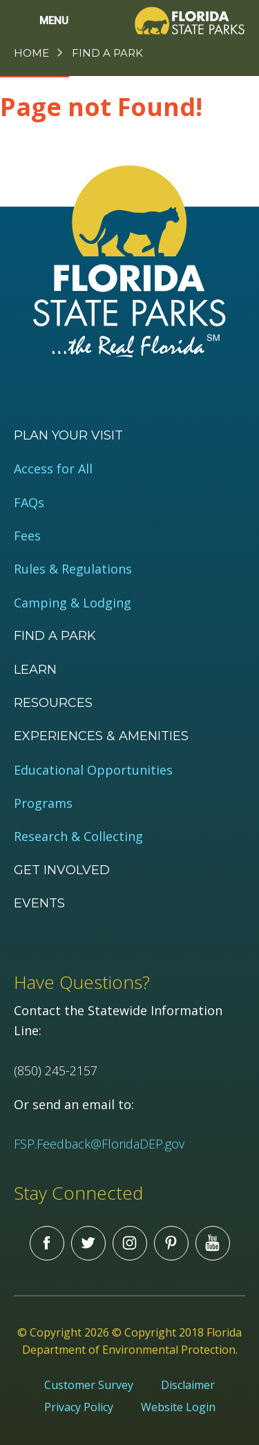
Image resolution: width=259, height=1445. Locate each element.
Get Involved (62, 870)
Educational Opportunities (93, 770)
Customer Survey (88, 1384)
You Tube (212, 1243)
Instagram (130, 1243)
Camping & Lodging (72, 603)
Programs (43, 803)
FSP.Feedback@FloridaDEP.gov (99, 1143)
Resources (53, 702)
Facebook (47, 1243)
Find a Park (107, 52)
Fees (27, 536)
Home (31, 52)
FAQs (29, 503)
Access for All (53, 469)
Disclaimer (188, 1384)
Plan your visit (68, 435)
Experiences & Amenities (101, 736)
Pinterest (171, 1243)
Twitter (88, 1243)
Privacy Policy (78, 1407)
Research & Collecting (78, 836)
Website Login (178, 1407)
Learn (35, 669)
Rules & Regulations (73, 569)
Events (39, 903)
